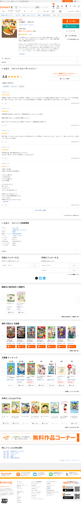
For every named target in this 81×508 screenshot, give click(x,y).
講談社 (14, 231)
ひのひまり (49, 343)
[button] (11, 312)
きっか (34, 379)
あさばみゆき (70, 343)
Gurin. (13, 343)
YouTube (19, 500)
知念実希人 (9, 343)
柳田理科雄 (29, 379)
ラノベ (38, 11)
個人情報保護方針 (50, 490)
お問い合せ (33, 495)
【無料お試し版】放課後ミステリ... (10, 341)
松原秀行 (9, 379)
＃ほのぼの (6, 86)
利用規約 (48, 488)
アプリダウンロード (35, 487)
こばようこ (31, 24)
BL (24, 11)
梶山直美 (13, 379)
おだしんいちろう (23, 24)
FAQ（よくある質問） (36, 492)
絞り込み (16, 7)
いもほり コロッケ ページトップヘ (69, 460)
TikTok (18, 498)
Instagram (19, 497)
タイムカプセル (25, 416)
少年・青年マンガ (10, 11)
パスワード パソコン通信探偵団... (10, 378)
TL (31, 11)
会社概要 (48, 483)
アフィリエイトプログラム (37, 498)
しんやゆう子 (25, 306)
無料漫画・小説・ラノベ (22, 485)
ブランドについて (50, 485)
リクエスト (33, 497)
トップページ (20, 483)
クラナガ (59, 379)
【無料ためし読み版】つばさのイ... (51, 341)
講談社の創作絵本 (16, 233)
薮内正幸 (54, 379)
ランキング (19, 488)
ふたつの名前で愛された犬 (64, 417)
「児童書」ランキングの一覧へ (71, 391)
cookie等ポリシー (50, 493)
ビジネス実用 (53, 11)
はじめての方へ (71, 11)
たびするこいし (10, 303)
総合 (4, 11)
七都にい (55, 343)
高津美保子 (39, 379)
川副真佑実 (45, 379)
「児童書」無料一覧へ (73, 350)
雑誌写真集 (60, 11)
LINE (18, 493)
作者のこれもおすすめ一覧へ (72, 427)
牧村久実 (69, 379)
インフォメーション (35, 493)
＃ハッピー (14, 86)
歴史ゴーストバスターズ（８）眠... (71, 341)
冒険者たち (50, 376)
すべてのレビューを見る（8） (71, 215)
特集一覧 (19, 487)
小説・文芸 (46, 11)
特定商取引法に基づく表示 (52, 492)
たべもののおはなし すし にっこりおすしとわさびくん (35, 418)
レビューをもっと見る (40, 210)
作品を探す (33, 485)
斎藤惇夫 (49, 379)
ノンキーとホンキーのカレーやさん (54, 418)
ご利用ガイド (78, 11)
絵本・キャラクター (22, 230)
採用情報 (48, 487)
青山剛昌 (23, 379)
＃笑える (21, 86)
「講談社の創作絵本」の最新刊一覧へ (70, 316)
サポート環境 (34, 490)
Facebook (19, 502)
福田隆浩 (19, 306)
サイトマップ (49, 495)
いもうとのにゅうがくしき (20, 304)
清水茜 (73, 379)
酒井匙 (18, 379)
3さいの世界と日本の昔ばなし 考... (41, 378)
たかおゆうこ (10, 306)
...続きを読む (22, 54)
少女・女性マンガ (17, 11)
